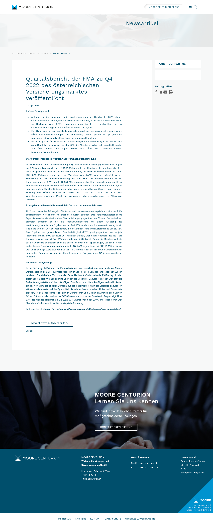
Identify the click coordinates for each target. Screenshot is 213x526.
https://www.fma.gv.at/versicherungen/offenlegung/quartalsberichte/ (82, 309)
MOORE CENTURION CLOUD (164, 6)
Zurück (29, 330)
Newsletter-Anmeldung (49, 323)
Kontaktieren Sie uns (116, 427)
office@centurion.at (91, 478)
